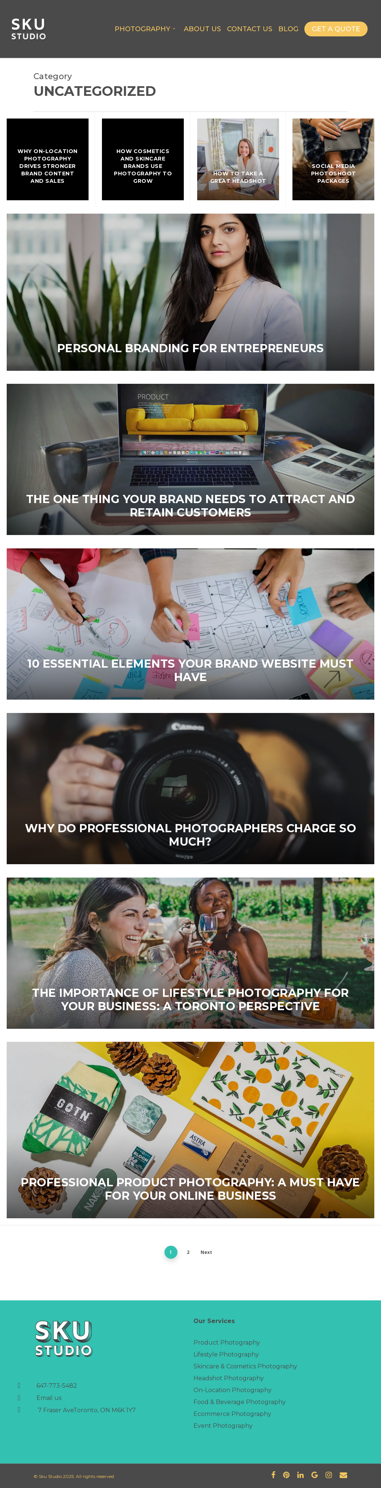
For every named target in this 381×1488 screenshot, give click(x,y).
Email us (48, 1397)
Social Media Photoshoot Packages (333, 173)
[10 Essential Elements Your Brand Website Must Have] (190, 624)
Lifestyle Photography (226, 1354)
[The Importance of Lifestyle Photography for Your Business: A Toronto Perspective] (190, 953)
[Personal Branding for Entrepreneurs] (190, 292)
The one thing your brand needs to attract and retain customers (190, 506)
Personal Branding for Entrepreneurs (190, 348)
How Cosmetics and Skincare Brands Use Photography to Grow (143, 166)
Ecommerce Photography (232, 1413)
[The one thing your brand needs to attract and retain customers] (190, 459)
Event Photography (223, 1425)
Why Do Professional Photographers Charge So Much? (190, 835)
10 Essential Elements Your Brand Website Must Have (190, 670)
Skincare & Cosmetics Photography (245, 1366)
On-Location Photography (232, 1390)
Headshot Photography (228, 1378)
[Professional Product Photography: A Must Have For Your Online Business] (190, 1130)
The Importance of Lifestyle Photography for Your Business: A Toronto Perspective (190, 999)
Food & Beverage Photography (239, 1402)
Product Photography (226, 1342)
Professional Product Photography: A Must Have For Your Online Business (190, 1189)
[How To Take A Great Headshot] (238, 159)
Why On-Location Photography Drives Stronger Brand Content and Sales (47, 166)
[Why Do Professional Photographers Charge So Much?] (190, 788)
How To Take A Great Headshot (238, 177)
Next (206, 1252)
